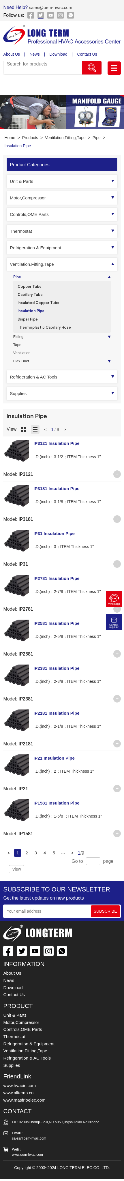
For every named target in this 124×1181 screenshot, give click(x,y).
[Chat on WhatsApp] (114, 605)
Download (59, 54)
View (16, 874)
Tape (17, 349)
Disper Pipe (29, 321)
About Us (11, 54)
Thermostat (21, 231)
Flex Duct (21, 366)
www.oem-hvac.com (27, 1157)
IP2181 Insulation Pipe (57, 718)
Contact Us (87, 54)
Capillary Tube (32, 295)
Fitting (18, 340)
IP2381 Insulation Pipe (57, 673)
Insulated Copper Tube (40, 304)
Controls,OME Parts (30, 214)
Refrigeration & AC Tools (35, 382)
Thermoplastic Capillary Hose (46, 330)
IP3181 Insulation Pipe (57, 493)
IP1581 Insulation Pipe (57, 808)
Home (9, 137)
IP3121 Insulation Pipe (57, 448)
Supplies (19, 398)
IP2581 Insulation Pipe (57, 628)
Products (30, 137)
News (35, 54)
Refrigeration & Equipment (37, 247)
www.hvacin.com (20, 1088)
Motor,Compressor (29, 197)
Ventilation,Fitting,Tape (65, 137)
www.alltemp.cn (19, 1095)
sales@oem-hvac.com (51, 7)
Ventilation (22, 357)
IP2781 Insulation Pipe (57, 583)
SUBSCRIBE (105, 916)
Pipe (97, 137)
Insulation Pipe (17, 145)
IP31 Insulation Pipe (55, 538)
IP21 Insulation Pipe (55, 763)
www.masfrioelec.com (25, 1102)
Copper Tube (31, 287)
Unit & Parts (22, 181)
